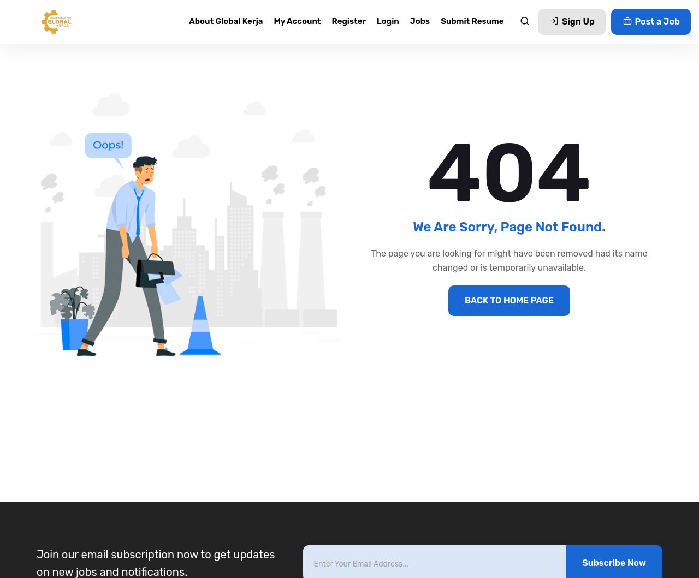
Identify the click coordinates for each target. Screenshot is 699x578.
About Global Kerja (226, 21)
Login (388, 21)
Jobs (420, 21)
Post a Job (651, 21)
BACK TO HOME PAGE (509, 300)
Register (349, 21)
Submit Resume (472, 21)
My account (297, 21)
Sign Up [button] (571, 21)
